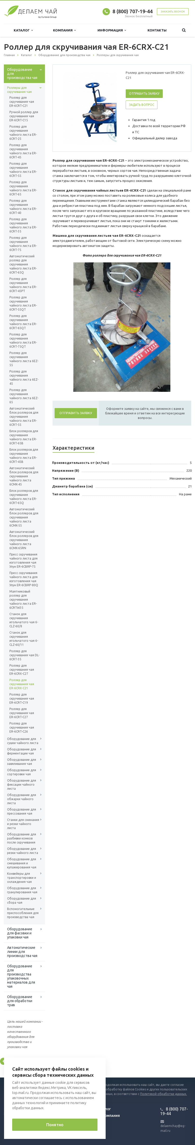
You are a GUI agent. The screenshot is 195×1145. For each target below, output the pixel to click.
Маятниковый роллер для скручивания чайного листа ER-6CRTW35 (23, 599)
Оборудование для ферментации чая (21, 751)
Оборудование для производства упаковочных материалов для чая (21, 976)
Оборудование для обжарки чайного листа (21, 799)
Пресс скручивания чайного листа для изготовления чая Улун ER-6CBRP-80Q (23, 579)
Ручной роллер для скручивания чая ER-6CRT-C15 (23, 116)
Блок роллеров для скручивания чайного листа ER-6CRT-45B (23, 455)
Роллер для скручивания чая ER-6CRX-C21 (21, 684)
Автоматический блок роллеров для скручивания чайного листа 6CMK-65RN (23, 540)
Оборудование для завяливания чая (21, 761)
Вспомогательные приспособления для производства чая (23, 913)
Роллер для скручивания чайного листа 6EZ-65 (23, 396)
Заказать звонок (173, 11)
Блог (107, 1109)
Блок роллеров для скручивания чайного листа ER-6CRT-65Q (23, 496)
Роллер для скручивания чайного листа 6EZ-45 (23, 377)
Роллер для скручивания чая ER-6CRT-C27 (21, 713)
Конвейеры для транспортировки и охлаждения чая (21, 877)
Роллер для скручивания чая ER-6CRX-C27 (21, 669)
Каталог (23, 30)
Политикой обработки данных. (163, 1094)
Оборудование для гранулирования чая (22, 890)
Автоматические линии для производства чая (22, 952)
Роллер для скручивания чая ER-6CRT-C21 (21, 101)
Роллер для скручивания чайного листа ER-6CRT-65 (23, 188)
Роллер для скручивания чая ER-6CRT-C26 (21, 727)
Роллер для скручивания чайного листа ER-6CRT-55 (23, 169)
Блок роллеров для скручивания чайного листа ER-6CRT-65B (23, 437)
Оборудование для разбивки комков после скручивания (21, 838)
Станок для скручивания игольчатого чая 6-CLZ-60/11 (23, 638)
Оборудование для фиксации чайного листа (21, 784)
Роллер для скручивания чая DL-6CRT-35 (24, 655)
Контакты (157, 30)
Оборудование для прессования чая (21, 811)
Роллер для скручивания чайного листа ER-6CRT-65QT (23, 322)
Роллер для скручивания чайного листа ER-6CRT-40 (23, 206)
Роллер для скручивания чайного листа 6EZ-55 (23, 359)
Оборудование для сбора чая (21, 900)
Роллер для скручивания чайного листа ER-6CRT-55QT (23, 303)
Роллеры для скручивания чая (19, 89)
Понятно (54, 1124)
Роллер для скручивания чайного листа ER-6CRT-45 (23, 151)
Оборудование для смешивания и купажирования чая (21, 863)
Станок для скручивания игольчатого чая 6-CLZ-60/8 (23, 620)
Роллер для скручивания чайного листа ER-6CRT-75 (23, 243)
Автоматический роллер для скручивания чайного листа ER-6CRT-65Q (23, 264)
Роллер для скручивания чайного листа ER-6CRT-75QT (23, 340)
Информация (112, 30)
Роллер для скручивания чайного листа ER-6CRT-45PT (23, 285)
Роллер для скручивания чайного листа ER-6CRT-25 (23, 132)
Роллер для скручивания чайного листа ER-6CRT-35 (23, 225)
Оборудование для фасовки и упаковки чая (19, 933)
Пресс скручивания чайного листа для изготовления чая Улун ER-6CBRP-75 (23, 560)
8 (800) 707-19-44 (132, 11)
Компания (64, 30)
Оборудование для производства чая (22, 74)
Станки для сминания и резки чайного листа (23, 824)
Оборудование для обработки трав (19, 1001)
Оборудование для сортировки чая (21, 772)
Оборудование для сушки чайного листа (22, 741)
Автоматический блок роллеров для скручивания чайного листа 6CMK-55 (23, 517)
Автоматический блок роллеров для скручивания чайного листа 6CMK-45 (23, 476)
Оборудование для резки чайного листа (22, 850)
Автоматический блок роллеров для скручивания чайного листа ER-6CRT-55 (23, 416)
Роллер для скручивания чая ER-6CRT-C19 (21, 698)
